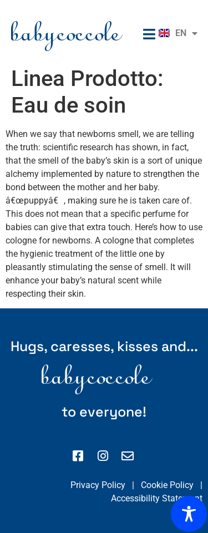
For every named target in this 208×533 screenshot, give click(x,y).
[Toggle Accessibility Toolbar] (189, 514)
